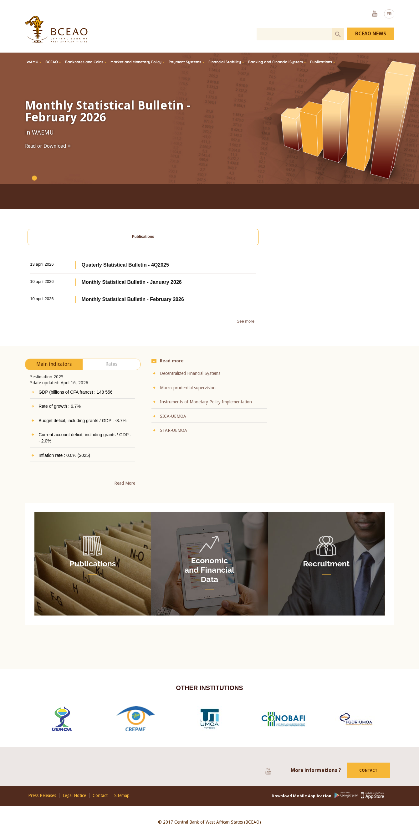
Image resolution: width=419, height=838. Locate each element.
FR (389, 14)
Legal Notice (74, 795)
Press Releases (42, 795)
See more (245, 234)
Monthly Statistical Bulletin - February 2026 (108, 111)
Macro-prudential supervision (282, 387)
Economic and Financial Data (209, 566)
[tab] (54, 257)
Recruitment (326, 564)
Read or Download (45, 146)
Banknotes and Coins (84, 61)
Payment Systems (185, 61)
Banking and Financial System (275, 61)
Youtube (374, 13)
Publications (321, 61)
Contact (368, 783)
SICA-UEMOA (267, 416)
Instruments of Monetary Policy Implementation (300, 401)
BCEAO (51, 61)
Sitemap (122, 795)
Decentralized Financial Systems (284, 373)
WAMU (32, 61)
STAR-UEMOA (267, 430)
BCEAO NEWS (370, 34)
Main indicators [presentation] (54, 257)
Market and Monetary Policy (135, 61)
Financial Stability (224, 61)
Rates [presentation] (111, 257)
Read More (124, 375)
